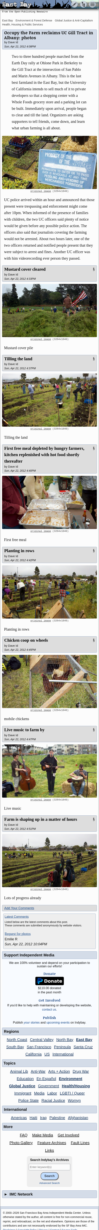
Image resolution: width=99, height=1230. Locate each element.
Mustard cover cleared (25, 269)
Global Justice (22, 1086)
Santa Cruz (83, 1047)
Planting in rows (19, 550)
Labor (52, 1093)
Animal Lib (19, 1071)
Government (48, 1086)
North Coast (17, 1040)
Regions (11, 1031)
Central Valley (41, 1040)
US (47, 1054)
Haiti (33, 1118)
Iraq (43, 1118)
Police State (28, 1100)
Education (25, 1079)
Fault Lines (80, 1143)
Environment (70, 1079)
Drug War (81, 1071)
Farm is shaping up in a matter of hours (40, 819)
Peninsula (62, 1047)
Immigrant (22, 1093)
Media (39, 1093)
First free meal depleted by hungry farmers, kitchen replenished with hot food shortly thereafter (44, 455)
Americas (19, 1118)
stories (32, 1022)
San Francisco (39, 1047)
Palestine (57, 1118)
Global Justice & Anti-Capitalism (74, 20)
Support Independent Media (29, 955)
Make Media (42, 1135)
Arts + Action (59, 1071)
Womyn (74, 1100)
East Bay (7, 20)
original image (40, 191)
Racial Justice (53, 1100)
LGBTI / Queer (72, 1093)
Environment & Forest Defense (34, 20)
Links (49, 1150)
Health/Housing (76, 1086)
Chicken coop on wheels (26, 640)
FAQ (23, 1135)
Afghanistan (78, 1118)
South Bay (15, 1047)
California (33, 1054)
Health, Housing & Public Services (22, 24)
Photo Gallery (21, 1143)
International (63, 1054)
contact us (49, 1009)
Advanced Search (49, 1183)
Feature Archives (51, 1143)
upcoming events (58, 1022)
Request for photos (18, 934)
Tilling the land (18, 358)
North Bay (64, 1040)
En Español (46, 1079)
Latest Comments (17, 916)
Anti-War (38, 1071)
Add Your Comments (19, 908)
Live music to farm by (24, 729)
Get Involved (68, 1135)
